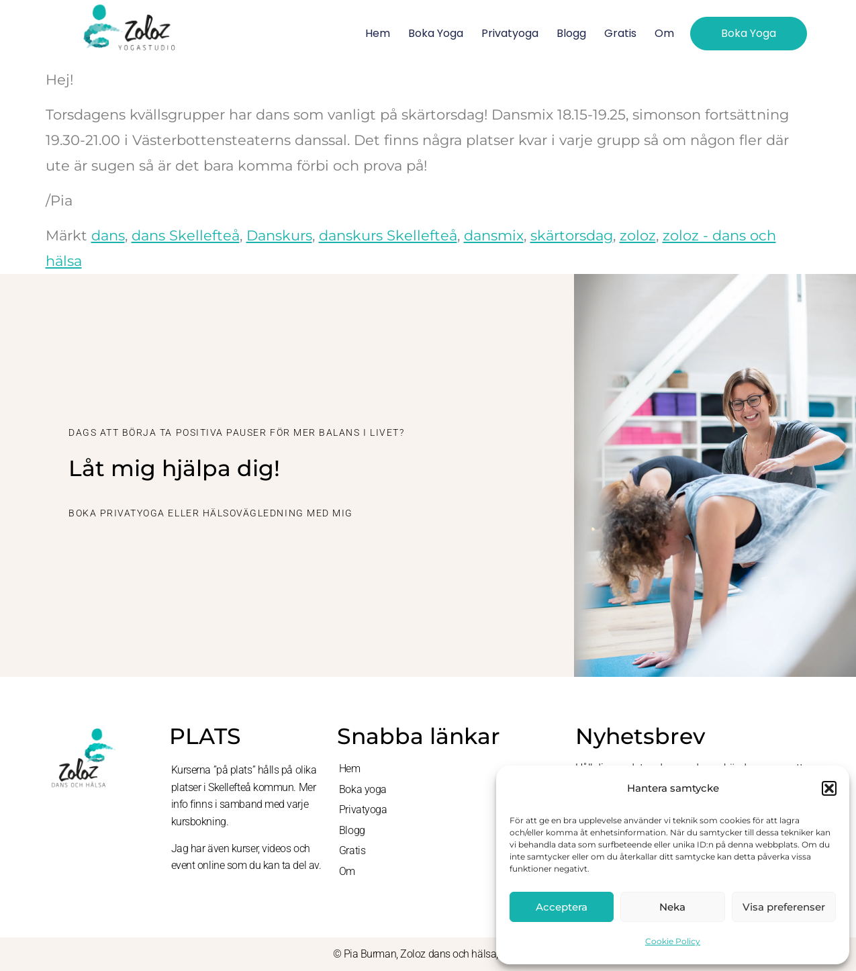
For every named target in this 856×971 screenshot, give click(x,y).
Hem (377, 33)
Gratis (620, 33)
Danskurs (279, 235)
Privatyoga (509, 33)
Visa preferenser (784, 906)
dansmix (494, 235)
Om (664, 33)
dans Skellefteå (186, 235)
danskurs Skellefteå (388, 235)
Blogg (571, 33)
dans (108, 235)
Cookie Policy (672, 941)
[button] (829, 788)
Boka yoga (435, 33)
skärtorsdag (571, 235)
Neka (672, 906)
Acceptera (561, 906)
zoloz (638, 235)
